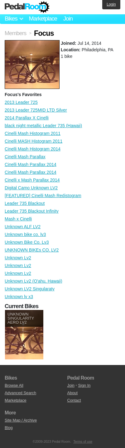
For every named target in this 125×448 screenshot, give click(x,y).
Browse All (14, 385)
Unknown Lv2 (18, 257)
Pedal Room (27, 7)
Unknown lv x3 (19, 296)
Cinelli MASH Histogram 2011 (33, 141)
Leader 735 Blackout (25, 203)
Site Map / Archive (21, 420)
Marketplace (43, 18)
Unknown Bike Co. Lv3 (27, 242)
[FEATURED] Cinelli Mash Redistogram (43, 195)
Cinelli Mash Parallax (25, 156)
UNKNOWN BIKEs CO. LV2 (32, 249)
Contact (74, 400)
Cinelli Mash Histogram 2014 (32, 148)
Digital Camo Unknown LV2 (31, 187)
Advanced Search (20, 392)
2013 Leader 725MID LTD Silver (36, 110)
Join (68, 18)
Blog (9, 427)
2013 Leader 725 (21, 102)
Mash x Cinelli (18, 218)
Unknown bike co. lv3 (25, 234)
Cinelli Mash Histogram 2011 (32, 133)
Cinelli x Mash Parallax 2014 (32, 180)
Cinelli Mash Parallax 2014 (30, 164)
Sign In (84, 385)
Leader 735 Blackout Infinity (32, 211)
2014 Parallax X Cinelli (27, 117)
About (72, 392)
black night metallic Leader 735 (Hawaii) (43, 125)
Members (15, 33)
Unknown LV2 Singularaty (30, 288)
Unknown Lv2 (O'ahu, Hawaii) (33, 281)
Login (111, 4)
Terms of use (82, 441)
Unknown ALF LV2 (23, 226)
